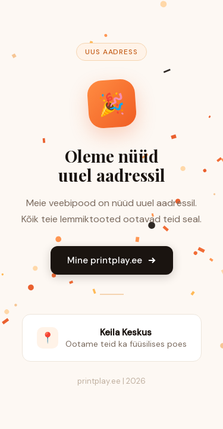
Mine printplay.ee (111, 260)
